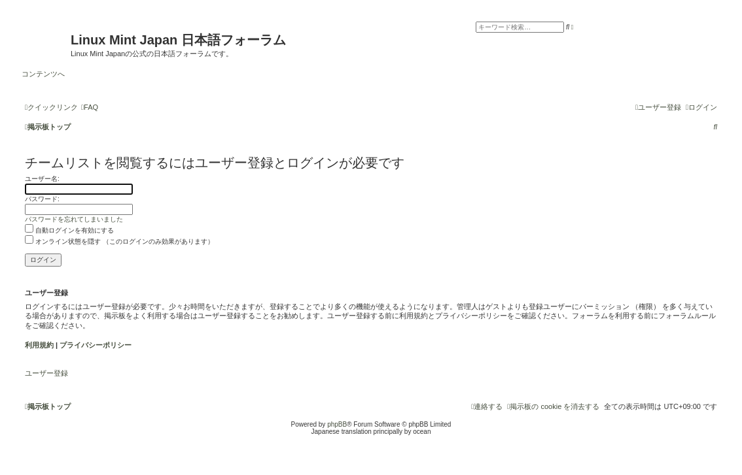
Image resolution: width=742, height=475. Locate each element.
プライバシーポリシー (96, 345)
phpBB (337, 424)
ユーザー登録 (46, 373)
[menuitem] (89, 107)
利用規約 (39, 345)
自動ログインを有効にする (69, 230)
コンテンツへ (43, 74)
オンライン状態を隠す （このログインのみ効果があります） (119, 241)
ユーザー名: (42, 178)
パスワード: (42, 199)
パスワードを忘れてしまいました (74, 219)
